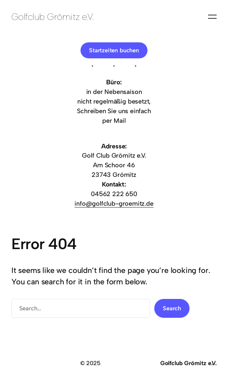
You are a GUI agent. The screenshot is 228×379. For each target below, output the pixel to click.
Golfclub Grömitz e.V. (52, 16)
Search (172, 308)
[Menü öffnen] (212, 16)
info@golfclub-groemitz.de (114, 203)
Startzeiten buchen (114, 50)
